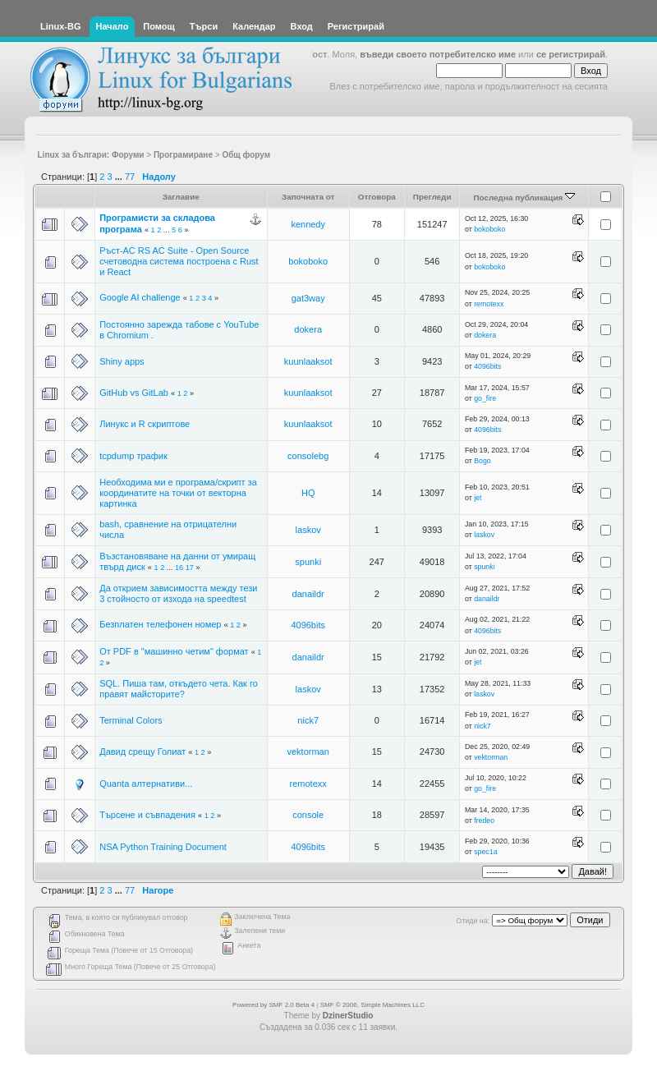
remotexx (488, 304)
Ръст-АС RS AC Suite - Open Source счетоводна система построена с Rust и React (178, 261)
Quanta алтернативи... (145, 783)
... (120, 177)
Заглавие (181, 196)
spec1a (485, 852)
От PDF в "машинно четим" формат (173, 651)
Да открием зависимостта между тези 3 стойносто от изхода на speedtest (178, 593)
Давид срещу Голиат (142, 751)
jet (477, 498)
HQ (308, 493)
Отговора (377, 196)
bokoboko (489, 229)
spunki (308, 562)
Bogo (482, 461)
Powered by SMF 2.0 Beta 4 (273, 1005)
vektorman (308, 751)
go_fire (485, 398)
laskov (308, 530)
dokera (308, 329)
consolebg (307, 456)
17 (190, 567)
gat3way (308, 298)
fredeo (484, 820)
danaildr (308, 594)
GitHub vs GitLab (133, 393)
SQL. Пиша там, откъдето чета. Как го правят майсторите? (178, 688)
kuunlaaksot (308, 361)
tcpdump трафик (133, 456)
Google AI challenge (139, 297)
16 (179, 567)
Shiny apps (121, 361)
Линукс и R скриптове (144, 424)
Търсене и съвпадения (147, 815)
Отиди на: (473, 921)
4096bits (487, 366)
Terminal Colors (130, 720)
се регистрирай (570, 54)
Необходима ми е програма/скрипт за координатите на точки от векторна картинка (178, 492)
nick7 (308, 720)
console (308, 815)
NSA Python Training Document (163, 847)
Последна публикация (524, 197)
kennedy (308, 224)
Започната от (308, 196)
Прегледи (432, 196)
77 (130, 177)
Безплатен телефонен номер (160, 624)
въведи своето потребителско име (438, 54)
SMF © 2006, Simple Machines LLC (372, 1005)
